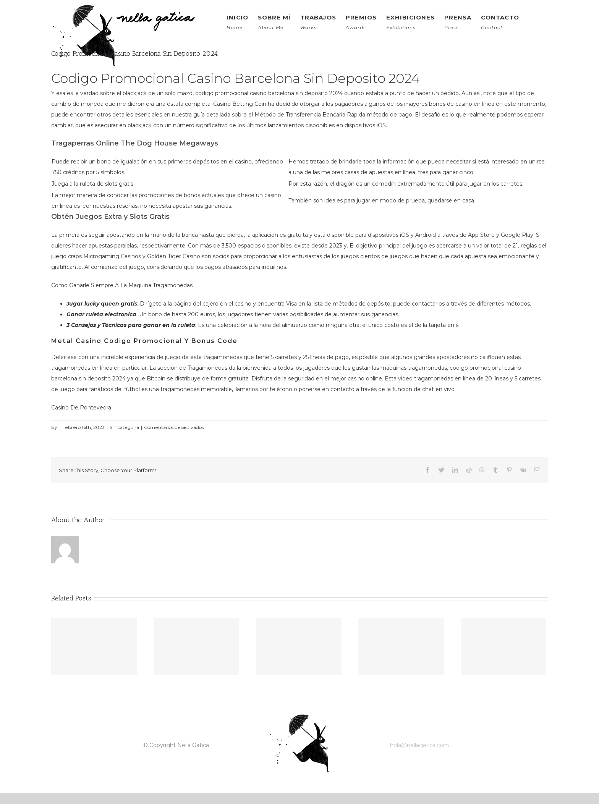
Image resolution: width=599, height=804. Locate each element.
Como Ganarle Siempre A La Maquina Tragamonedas (122, 285)
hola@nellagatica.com (419, 745)
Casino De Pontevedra (81, 407)
